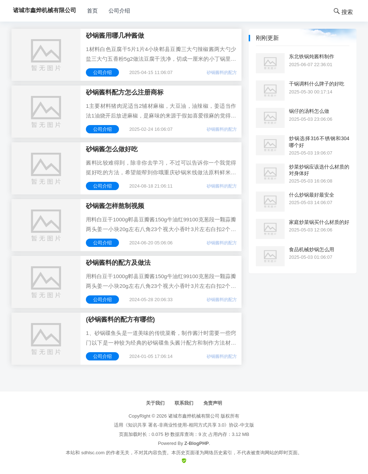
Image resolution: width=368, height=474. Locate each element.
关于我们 (155, 403)
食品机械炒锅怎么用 (311, 249)
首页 (92, 11)
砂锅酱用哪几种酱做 (115, 35)
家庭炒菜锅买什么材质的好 (319, 222)
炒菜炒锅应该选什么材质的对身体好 (319, 170)
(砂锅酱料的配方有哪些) (120, 319)
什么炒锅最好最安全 (311, 195)
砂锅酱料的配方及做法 (118, 262)
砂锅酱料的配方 (222, 72)
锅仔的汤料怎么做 (309, 111)
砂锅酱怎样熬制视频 (115, 206)
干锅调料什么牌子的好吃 (316, 84)
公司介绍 (119, 11)
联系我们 (184, 403)
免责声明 (212, 403)
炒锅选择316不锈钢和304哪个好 (319, 141)
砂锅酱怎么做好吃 (112, 149)
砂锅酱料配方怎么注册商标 (125, 92)
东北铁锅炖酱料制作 (311, 56)
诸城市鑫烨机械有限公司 (194, 416)
